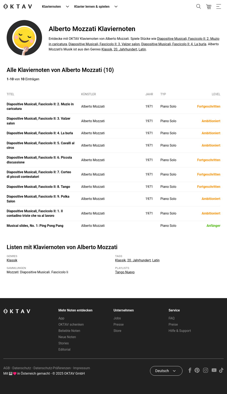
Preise (173, 324)
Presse (119, 324)
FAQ (172, 318)
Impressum (81, 368)
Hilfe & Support (180, 331)
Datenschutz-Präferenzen (52, 368)
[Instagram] (206, 372)
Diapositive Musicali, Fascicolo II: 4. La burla (173, 44)
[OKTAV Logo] (17, 6)
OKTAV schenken (71, 324)
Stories (63, 343)
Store (117, 331)
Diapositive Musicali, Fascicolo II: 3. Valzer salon (104, 44)
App (61, 318)
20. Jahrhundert (125, 49)
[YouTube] (214, 372)
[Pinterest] (197, 372)
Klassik (107, 49)
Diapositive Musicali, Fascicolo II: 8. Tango (38, 187)
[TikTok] (221, 372)
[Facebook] (189, 372)
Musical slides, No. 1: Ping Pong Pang (35, 226)
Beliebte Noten (69, 331)
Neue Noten (67, 337)
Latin (142, 49)
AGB (6, 368)
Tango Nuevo (125, 272)
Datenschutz (21, 368)
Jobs (117, 318)
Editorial (64, 349)
